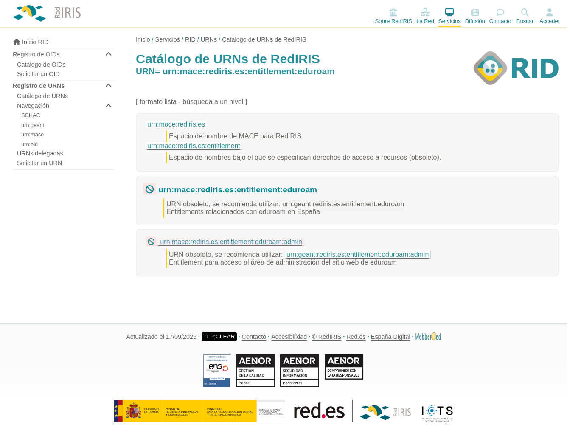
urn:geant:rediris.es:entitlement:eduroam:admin (357, 254)
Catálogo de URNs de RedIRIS (264, 39)
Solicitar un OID (38, 73)
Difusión (475, 16)
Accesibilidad (289, 336)
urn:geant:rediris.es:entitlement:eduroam (343, 204)
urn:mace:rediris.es (176, 124)
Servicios (449, 16)
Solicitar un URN (39, 163)
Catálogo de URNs (42, 96)
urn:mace (32, 134)
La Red (425, 16)
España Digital (390, 336)
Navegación (33, 105)
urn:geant (32, 125)
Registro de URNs (39, 85)
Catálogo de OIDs (41, 64)
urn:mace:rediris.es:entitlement (193, 145)
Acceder (549, 21)
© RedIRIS (326, 336)
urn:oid (29, 144)
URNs (209, 39)
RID (190, 39)
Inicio (143, 39)
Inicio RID (30, 42)
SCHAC (30, 115)
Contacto (500, 16)
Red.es (356, 336)
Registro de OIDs (36, 54)
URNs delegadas (40, 153)
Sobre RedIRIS (393, 16)
